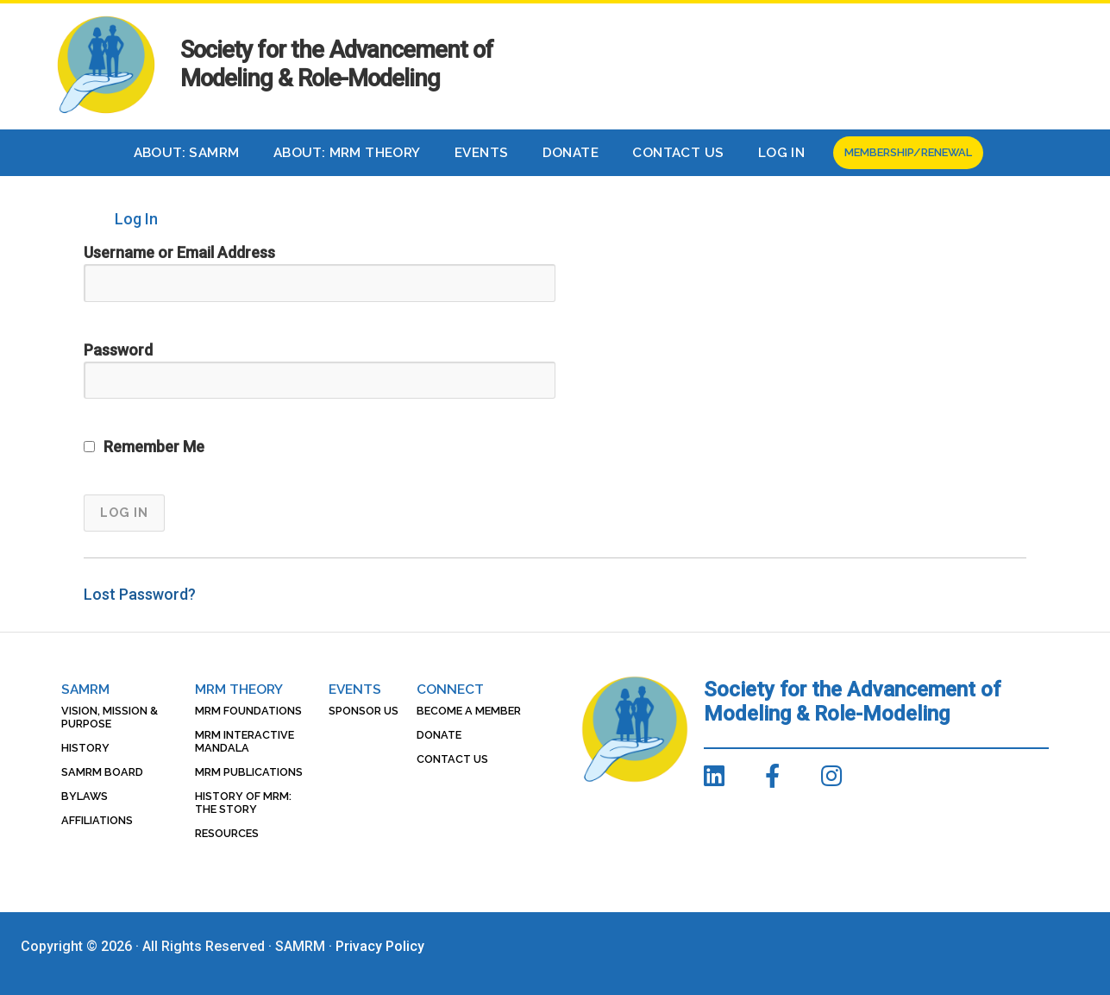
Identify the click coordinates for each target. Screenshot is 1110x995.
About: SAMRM (187, 153)
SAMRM (85, 689)
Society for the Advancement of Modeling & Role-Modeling (336, 64)
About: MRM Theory (347, 153)
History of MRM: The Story (243, 803)
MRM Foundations (248, 710)
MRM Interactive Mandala (244, 741)
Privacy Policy (380, 946)
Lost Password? (140, 594)
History (85, 747)
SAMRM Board (102, 771)
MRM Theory (239, 689)
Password (118, 350)
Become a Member (469, 710)
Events (481, 153)
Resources (227, 833)
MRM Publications (249, 771)
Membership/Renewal (908, 152)
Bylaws (84, 796)
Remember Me (144, 447)
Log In (781, 153)
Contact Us (678, 153)
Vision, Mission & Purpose (109, 717)
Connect (450, 689)
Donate (570, 153)
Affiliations (97, 820)
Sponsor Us (363, 710)
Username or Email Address (179, 252)
